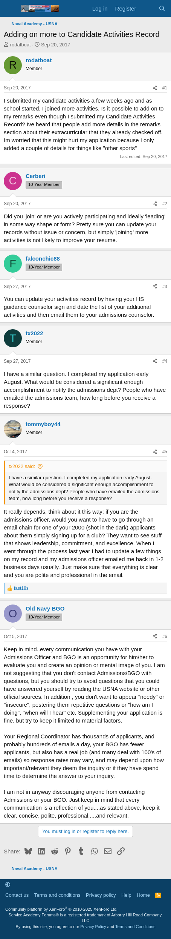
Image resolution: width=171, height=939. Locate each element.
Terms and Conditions (135, 926)
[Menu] (10, 8)
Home (143, 895)
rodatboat (20, 45)
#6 (164, 636)
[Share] (155, 88)
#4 (164, 361)
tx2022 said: (22, 466)
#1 (164, 88)
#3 (164, 286)
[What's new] (147, 8)
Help (126, 895)
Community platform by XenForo (61, 909)
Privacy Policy (93, 926)
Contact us (17, 895)
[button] (8, 884)
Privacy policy (101, 895)
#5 (164, 451)
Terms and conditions (57, 895)
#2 (164, 203)
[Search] (162, 8)
